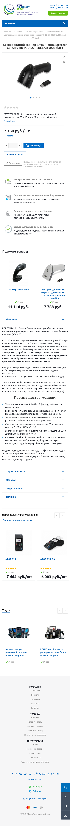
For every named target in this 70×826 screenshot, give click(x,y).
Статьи (35, 744)
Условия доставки (35, 726)
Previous (56, 515)
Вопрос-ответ (35, 753)
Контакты (35, 708)
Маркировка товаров (35, 749)
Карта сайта (35, 758)
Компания (35, 687)
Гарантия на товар (35, 731)
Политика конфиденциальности (35, 762)
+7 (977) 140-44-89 (59, 7)
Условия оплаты (35, 722)
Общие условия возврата (35, 735)
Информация (35, 741)
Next (62, 515)
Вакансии (35, 704)
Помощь (35, 714)
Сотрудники (35, 699)
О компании (35, 690)
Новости (35, 695)
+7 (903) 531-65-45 (59, 5)
